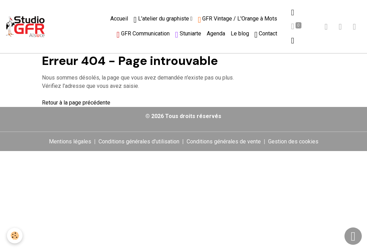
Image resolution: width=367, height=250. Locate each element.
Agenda (216, 33)
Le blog (240, 33)
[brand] (25, 26)
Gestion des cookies (293, 141)
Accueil (119, 18)
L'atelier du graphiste (162, 19)
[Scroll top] (353, 236)
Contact (266, 34)
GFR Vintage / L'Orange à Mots (238, 19)
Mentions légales (70, 141)
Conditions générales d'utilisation (139, 141)
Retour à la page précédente (76, 102)
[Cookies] (15, 235)
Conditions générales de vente (224, 141)
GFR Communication (143, 34)
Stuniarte (188, 34)
